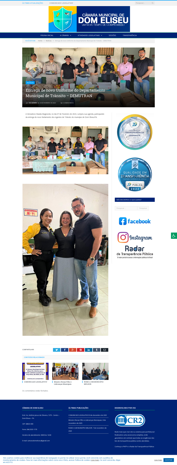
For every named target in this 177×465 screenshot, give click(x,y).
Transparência (130, 35)
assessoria (131, 435)
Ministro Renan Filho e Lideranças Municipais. (63, 383)
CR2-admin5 (33, 103)
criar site (129, 432)
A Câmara (64, 35)
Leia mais (95, 460)
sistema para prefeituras (145, 432)
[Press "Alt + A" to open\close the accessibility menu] (174, 236)
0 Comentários (67, 103)
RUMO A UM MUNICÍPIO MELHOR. (80, 428)
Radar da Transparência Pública (142, 446)
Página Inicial (46, 35)
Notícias (30, 83)
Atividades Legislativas (89, 35)
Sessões (112, 35)
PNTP (125, 446)
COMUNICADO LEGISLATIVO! (61, 3)
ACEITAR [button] (168, 460)
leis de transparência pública (125, 441)
